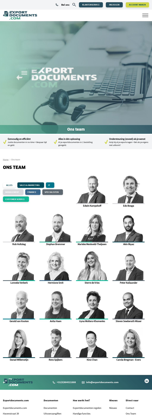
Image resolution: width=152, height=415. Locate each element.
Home (5, 159)
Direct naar (132, 400)
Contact (130, 408)
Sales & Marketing (31, 185)
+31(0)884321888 (64, 382)
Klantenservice (91, 4)
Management (14, 192)
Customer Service (16, 199)
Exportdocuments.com (16, 400)
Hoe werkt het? (81, 400)
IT (51, 185)
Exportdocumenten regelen (87, 408)
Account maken (137, 4)
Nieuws (113, 400)
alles (9, 185)
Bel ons (62, 4)
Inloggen (114, 4)
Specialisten (53, 192)
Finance (33, 192)
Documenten (51, 400)
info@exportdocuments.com (102, 382)
